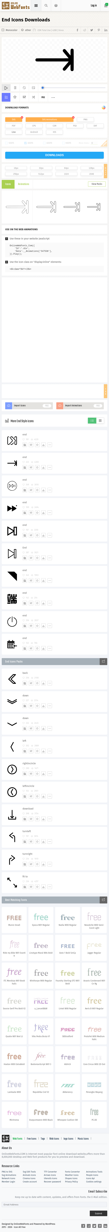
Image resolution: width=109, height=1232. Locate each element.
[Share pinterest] (98, 30)
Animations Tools (94, 1172)
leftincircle (28, 786)
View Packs (97, 184)
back (25, 673)
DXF (95, 126)
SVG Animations (49, 119)
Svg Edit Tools (29, 1172)
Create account (30, 1181)
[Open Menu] (56, 5)
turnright (27, 853)
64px (66, 168)
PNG (86, 119)
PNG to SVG (7, 1172)
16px (16, 168)
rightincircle (29, 763)
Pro (43, 98)
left (24, 740)
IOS (54, 132)
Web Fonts (17, 1139)
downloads (54, 155)
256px (16, 174)
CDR (54, 126)
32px (41, 168)
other (28, 30)
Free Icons (31, 1139)
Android (34, 132)
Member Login (8, 1181)
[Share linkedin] (104, 30)
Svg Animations (9, 1175)
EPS (34, 126)
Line (14, 132)
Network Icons (8, 1178)
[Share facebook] (78, 30)
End (25, 547)
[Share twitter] (91, 30)
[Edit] (31, 445)
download (28, 808)
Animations (23, 184)
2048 (91, 174)
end (25, 434)
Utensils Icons (50, 1178)
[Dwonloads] (43, 445)
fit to (25, 876)
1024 (66, 174)
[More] (49, 445)
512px (41, 174)
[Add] (25, 445)
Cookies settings (93, 1181)
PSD (75, 126)
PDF (14, 126)
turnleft (27, 831)
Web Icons (54, 1139)
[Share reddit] (84, 30)
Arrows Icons (50, 1175)
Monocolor (12, 30)
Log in (94, 5)
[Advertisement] (55, 329)
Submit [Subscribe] (98, 1213)
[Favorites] (37, 445)
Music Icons (83, 1139)
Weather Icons (71, 1175)
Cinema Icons (29, 1178)
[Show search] (46, 5)
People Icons (92, 1175)
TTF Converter (50, 1172)
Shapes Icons (71, 1178)
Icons (8, 184)
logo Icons (68, 1139)
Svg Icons (16, 5)
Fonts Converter (72, 1172)
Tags (43, 1139)
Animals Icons (29, 1175)
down (26, 695)
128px (91, 168)
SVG (13, 119)
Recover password (52, 1181)
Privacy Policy (71, 1181)
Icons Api (90, 1178)
